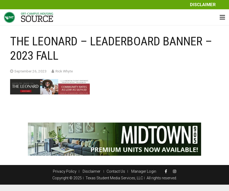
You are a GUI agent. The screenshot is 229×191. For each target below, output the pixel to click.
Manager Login (143, 171)
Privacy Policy (65, 171)
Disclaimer (203, 4)
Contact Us (116, 171)
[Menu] (222, 17)
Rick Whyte (64, 71)
